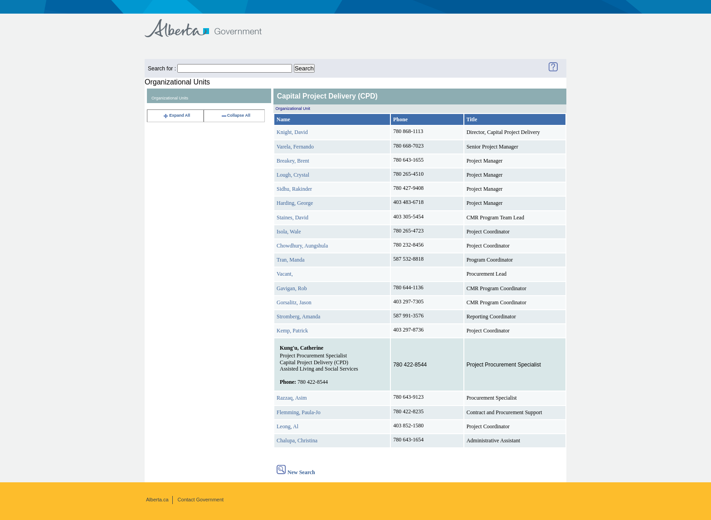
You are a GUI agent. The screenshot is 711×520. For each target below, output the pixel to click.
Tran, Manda (291, 260)
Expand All (176, 115)
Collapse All (235, 115)
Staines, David (292, 217)
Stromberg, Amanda (298, 316)
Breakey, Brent (293, 161)
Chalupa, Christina (297, 440)
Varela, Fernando (295, 147)
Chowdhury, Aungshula (302, 246)
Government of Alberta (210, 24)
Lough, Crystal (293, 175)
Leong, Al (287, 426)
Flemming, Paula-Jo (299, 412)
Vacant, (285, 274)
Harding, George (295, 203)
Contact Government (201, 499)
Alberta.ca (157, 499)
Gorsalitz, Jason (294, 302)
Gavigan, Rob (292, 288)
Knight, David (292, 132)
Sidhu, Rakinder (294, 189)
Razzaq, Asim (292, 398)
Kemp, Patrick (292, 330)
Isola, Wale (289, 231)
